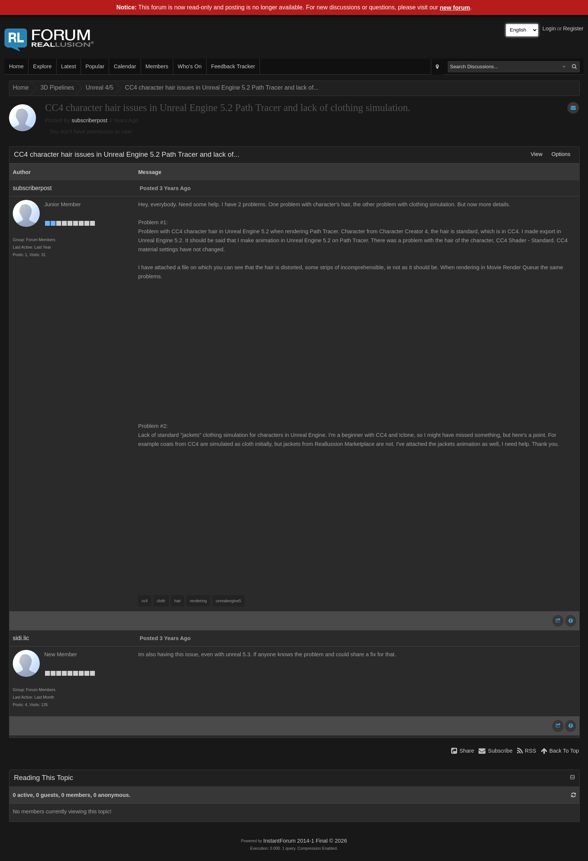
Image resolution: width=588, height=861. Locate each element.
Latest (69, 66)
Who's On (189, 66)
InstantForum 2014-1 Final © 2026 (305, 841)
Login (549, 29)
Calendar (124, 66)
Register (573, 29)
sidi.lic (21, 638)
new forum (455, 7)
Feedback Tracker (233, 66)
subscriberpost (89, 120)
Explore (42, 66)
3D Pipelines (57, 87)
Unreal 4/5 (100, 87)
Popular (95, 66)
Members (157, 66)
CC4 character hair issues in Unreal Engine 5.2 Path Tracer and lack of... (221, 87)
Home (16, 66)
